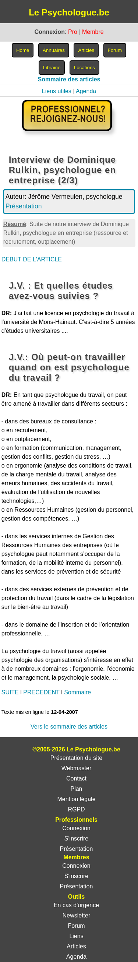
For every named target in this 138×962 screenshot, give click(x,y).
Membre (93, 32)
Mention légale (76, 799)
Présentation (24, 206)
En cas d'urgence (76, 905)
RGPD (76, 809)
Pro (72, 32)
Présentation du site (76, 758)
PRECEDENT (41, 692)
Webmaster (76, 768)
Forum (76, 926)
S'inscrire (76, 838)
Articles (76, 946)
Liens (76, 936)
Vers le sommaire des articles (69, 726)
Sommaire (77, 692)
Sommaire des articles (69, 79)
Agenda (86, 91)
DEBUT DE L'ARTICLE (31, 259)
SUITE (10, 692)
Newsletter (77, 915)
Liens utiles (56, 91)
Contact (76, 778)
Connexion (76, 828)
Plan (76, 789)
